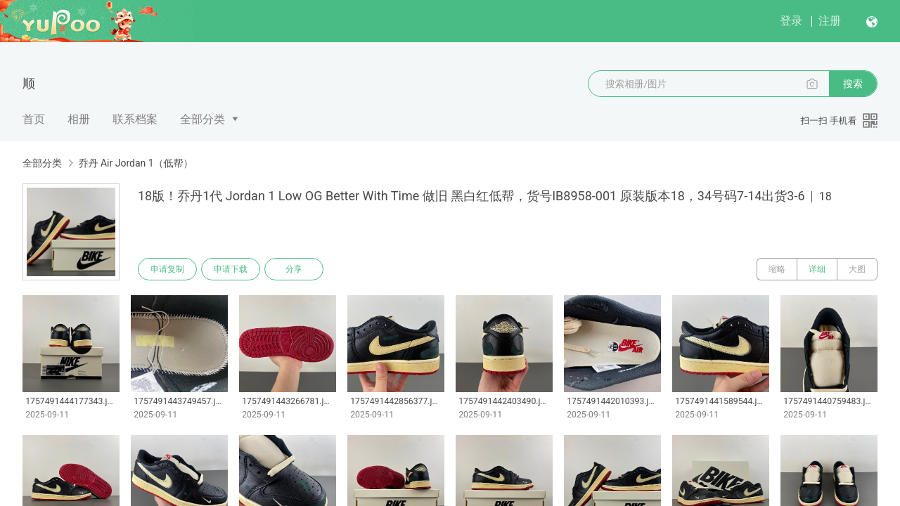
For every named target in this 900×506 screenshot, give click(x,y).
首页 (33, 119)
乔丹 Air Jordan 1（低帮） (135, 163)
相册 (79, 119)
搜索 (853, 83)
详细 (817, 269)
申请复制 (167, 269)
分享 (293, 269)
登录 (791, 20)
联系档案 (135, 119)
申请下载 (231, 269)
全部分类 (202, 119)
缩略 (777, 269)
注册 (829, 20)
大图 (857, 269)
